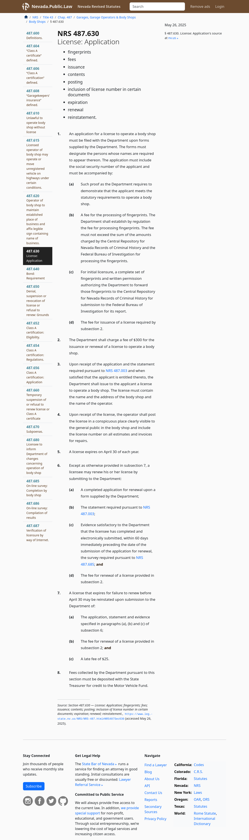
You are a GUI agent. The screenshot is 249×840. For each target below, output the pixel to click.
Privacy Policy (155, 818)
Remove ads (200, 6)
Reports (150, 799)
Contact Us (153, 792)
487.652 (35, 330)
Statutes (200, 778)
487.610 (35, 122)
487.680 (36, 456)
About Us (151, 778)
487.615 (37, 164)
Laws (198, 792)
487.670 (34, 429)
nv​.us (172, 38)
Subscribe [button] (34, 786)
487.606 (35, 75)
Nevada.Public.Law (52, 6)
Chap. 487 (65, 17)
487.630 (34, 256)
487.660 (38, 404)
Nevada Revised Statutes (99, 6)
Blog (148, 772)
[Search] (157, 6)
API (147, 785)
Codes (199, 764)
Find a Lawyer (155, 765)
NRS (35, 17)
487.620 (37, 219)
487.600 (34, 35)
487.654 (35, 352)
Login (219, 6)
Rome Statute (205, 813)
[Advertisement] (193, 77)
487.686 (37, 510)
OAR (197, 799)
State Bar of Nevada (98, 763)
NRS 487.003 (116, 370)
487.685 (37, 488)
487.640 (35, 273)
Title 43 (48, 17)
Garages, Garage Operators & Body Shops (106, 17)
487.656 (35, 374)
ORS (206, 799)
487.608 (38, 97)
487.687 (37, 532)
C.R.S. (198, 771)
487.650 (37, 300)
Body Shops (37, 22)
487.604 (34, 53)
